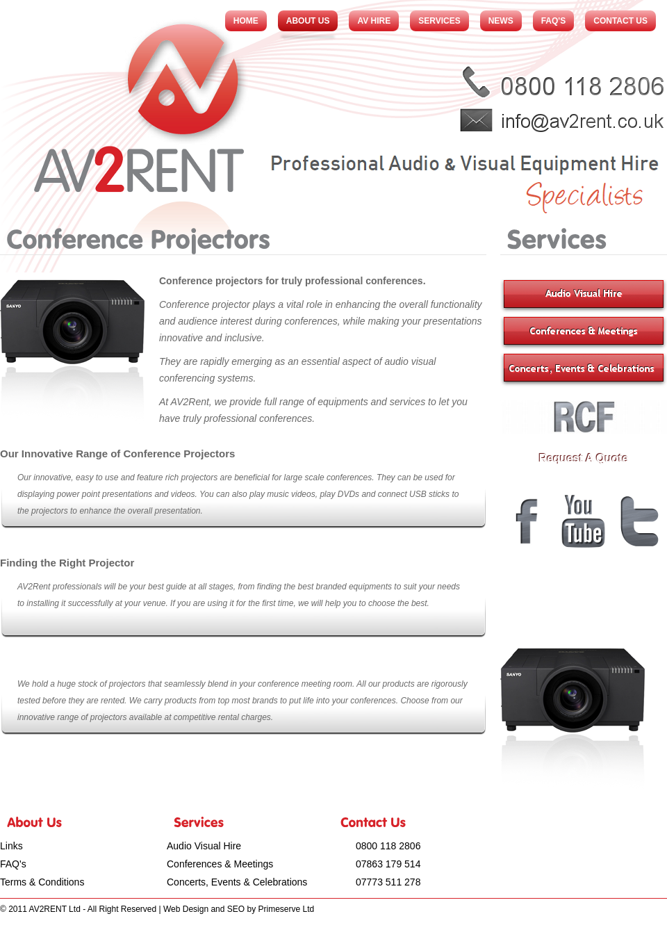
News (500, 21)
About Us (308, 21)
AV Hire (373, 21)
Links (11, 845)
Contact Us (620, 21)
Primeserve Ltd (286, 909)
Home (245, 21)
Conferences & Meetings (220, 863)
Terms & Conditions (42, 882)
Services (439, 21)
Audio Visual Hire (204, 845)
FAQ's (553, 21)
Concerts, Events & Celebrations (237, 882)
